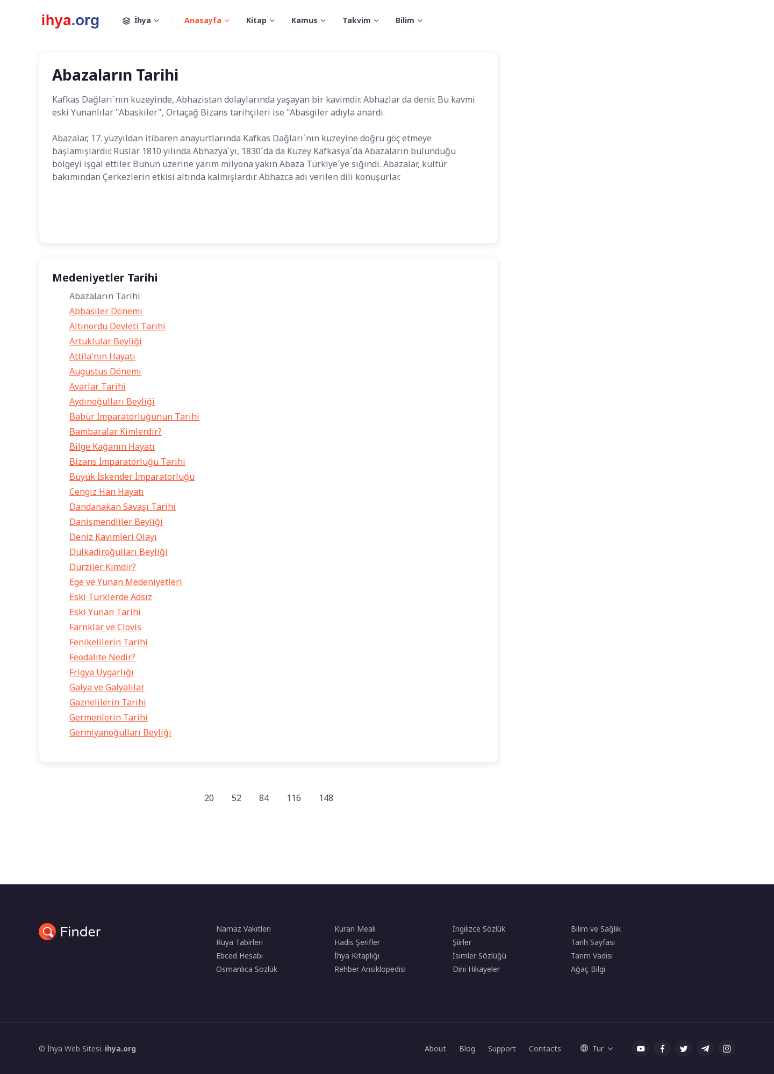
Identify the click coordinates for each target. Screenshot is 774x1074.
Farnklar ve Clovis (105, 627)
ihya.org (120, 1048)
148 (326, 798)
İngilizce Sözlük (479, 929)
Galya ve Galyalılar (107, 687)
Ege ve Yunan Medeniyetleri (125, 582)
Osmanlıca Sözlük (246, 969)
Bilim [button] (405, 20)
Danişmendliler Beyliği (116, 522)
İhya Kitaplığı (356, 955)
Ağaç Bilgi (588, 969)
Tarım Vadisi (592, 955)
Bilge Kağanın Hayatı (112, 446)
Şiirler (462, 942)
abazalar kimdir (170, 219)
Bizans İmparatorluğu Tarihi (127, 461)
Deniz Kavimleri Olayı (113, 537)
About (435, 1048)
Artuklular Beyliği (105, 341)
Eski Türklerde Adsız (110, 597)
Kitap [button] (256, 20)
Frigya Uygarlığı (101, 672)
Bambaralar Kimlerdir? (115, 431)
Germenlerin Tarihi (108, 717)
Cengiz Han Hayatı (106, 492)
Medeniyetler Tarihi (244, 219)
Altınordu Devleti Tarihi (117, 326)
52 (236, 798)
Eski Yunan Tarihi (105, 612)
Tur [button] (592, 1048)
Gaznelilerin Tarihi (107, 702)
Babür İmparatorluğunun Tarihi (134, 416)
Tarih (70, 219)
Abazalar (112, 219)
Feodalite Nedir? (102, 657)
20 (209, 798)
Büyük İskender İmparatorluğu (132, 476)
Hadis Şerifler (357, 942)
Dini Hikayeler (476, 969)
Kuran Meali (355, 929)
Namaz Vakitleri (243, 929)
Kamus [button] (304, 20)
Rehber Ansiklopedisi (370, 969)
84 (264, 798)
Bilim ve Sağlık (596, 929)
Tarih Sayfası (593, 942)
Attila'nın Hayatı (102, 356)
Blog (467, 1048)
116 (293, 798)
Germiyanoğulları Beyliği (120, 732)
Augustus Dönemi (105, 371)
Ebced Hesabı (239, 955)
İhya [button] (147, 20)
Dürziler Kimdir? (102, 567)
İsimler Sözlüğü (479, 955)
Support (502, 1048)
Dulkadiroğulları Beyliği (118, 552)
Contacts (545, 1048)
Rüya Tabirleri (239, 942)
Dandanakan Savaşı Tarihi (122, 507)
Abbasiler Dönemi (105, 311)
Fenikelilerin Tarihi (108, 642)
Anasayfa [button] (202, 20)
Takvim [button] (356, 20)
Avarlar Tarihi (97, 386)
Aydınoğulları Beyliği (112, 401)
